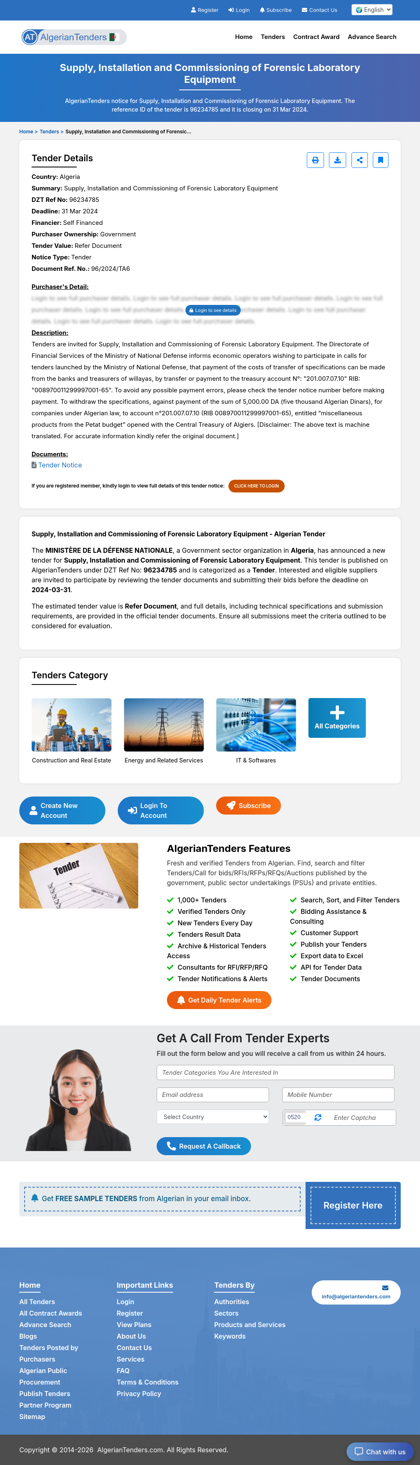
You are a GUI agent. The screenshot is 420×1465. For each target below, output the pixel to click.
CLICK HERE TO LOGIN (256, 485)
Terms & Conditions (148, 1382)
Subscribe (276, 10)
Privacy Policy (139, 1393)
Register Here (353, 1205)
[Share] (360, 160)
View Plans (134, 1325)
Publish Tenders (44, 1393)
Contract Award (316, 37)
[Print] (315, 160)
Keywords (230, 1336)
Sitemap (32, 1416)
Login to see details (213, 310)
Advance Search (372, 37)
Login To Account (147, 810)
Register (204, 10)
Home (244, 37)
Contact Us (319, 10)
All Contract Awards (50, 1313)
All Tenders (37, 1302)
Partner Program (45, 1405)
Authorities (231, 1302)
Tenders (273, 37)
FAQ (123, 1371)
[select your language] (372, 9)
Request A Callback (204, 1146)
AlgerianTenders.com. (131, 1450)
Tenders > (52, 131)
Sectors (226, 1313)
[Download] (337, 160)
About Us (131, 1336)
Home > (28, 131)
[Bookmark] (380, 160)
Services (131, 1359)
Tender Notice (60, 465)
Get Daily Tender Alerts (219, 1000)
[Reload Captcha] (317, 1117)
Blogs (28, 1336)
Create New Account (54, 810)
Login (239, 10)
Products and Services (249, 1325)
